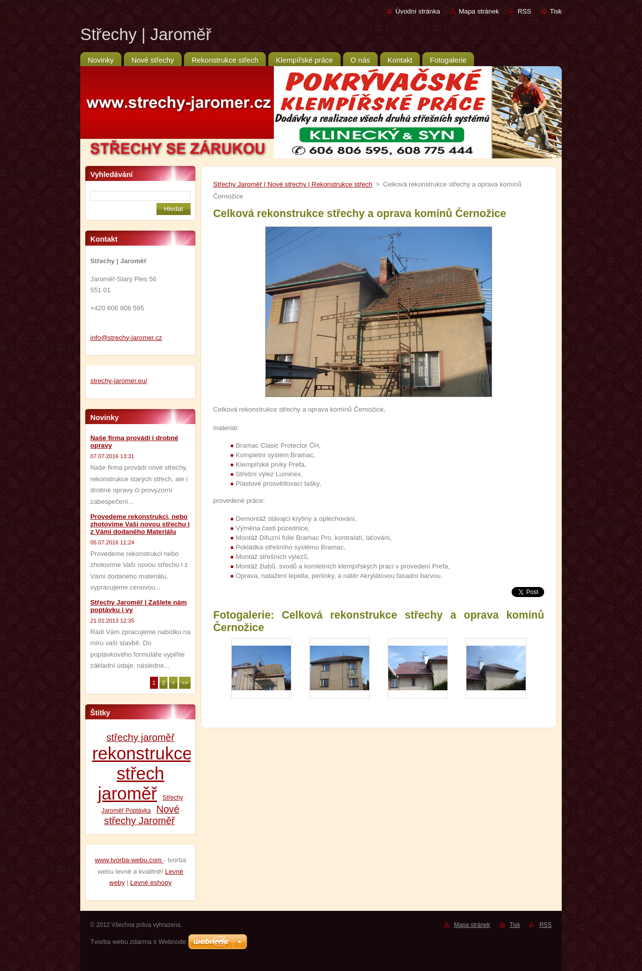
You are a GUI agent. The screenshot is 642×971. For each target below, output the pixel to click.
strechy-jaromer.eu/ (118, 380)
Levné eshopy (151, 882)
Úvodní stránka (417, 11)
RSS (524, 11)
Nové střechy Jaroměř (142, 815)
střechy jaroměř (140, 737)
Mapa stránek (479, 11)
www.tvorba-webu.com (129, 860)
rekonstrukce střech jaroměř (142, 773)
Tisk (556, 11)
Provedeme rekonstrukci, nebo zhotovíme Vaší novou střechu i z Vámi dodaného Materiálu (140, 524)
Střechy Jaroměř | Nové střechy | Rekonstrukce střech (292, 184)
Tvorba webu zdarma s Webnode (138, 941)
